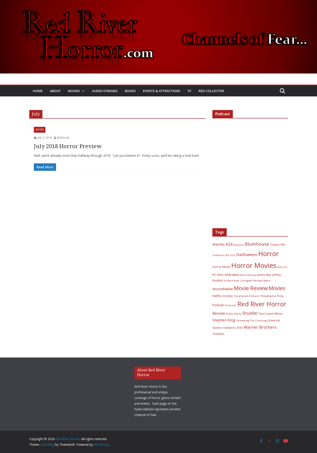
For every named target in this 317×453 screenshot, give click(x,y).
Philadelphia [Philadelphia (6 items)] (268, 296)
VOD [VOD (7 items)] (240, 328)
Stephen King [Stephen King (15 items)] (223, 320)
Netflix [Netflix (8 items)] (216, 296)
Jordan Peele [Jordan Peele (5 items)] (231, 280)
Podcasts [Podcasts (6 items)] (230, 305)
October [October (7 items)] (227, 296)
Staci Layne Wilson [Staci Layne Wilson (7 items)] (271, 314)
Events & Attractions (161, 91)
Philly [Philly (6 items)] (280, 296)
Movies (74, 91)
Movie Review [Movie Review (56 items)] (251, 288)
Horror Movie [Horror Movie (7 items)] (221, 267)
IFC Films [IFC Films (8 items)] (218, 275)
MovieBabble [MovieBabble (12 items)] (222, 288)
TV (189, 91)
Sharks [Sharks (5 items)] (237, 313)
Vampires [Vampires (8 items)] (229, 328)
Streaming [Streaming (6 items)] (242, 320)
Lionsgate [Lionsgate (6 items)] (246, 280)
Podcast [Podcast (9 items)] (218, 305)
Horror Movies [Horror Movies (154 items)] (253, 265)
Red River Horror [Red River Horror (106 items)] (261, 304)
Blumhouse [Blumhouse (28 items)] (257, 244)
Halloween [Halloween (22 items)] (246, 254)
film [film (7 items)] (282, 245)
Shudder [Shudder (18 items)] (250, 313)
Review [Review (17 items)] (218, 313)
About (55, 91)
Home (38, 91)
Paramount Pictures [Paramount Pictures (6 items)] (246, 296)
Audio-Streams (105, 91)
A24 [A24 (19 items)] (229, 244)
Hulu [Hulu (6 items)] (280, 267)
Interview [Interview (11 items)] (231, 274)
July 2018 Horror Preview (67, 146)
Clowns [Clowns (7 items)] (275, 245)
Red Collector (211, 91)
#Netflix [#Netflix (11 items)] (218, 244)
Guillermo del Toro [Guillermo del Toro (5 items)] (223, 255)
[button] (82, 91)
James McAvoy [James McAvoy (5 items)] (247, 275)
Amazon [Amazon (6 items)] (238, 244)
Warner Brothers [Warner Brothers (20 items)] (260, 327)
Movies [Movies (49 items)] (277, 288)
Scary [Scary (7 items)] (229, 314)
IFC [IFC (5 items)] (286, 267)
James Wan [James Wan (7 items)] (264, 275)
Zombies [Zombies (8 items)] (218, 334)
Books (130, 91)
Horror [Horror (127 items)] (268, 253)
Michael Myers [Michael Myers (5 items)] (261, 280)
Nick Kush (63, 137)
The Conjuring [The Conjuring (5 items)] (258, 320)
